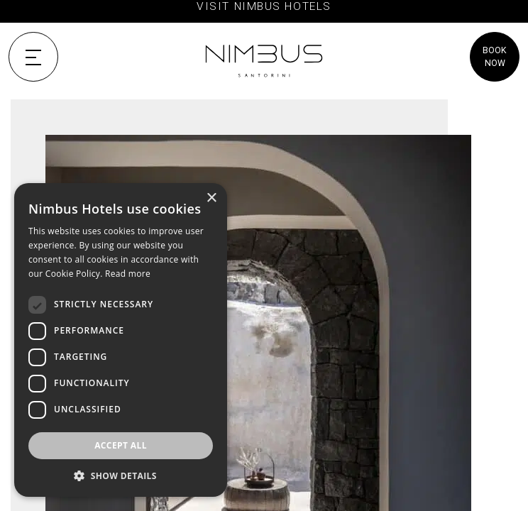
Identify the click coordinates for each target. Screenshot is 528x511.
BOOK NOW (495, 56)
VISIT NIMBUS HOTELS (264, 6)
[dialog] (120, 340)
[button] (120, 475)
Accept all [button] (120, 445)
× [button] (211, 198)
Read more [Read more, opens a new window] (127, 274)
